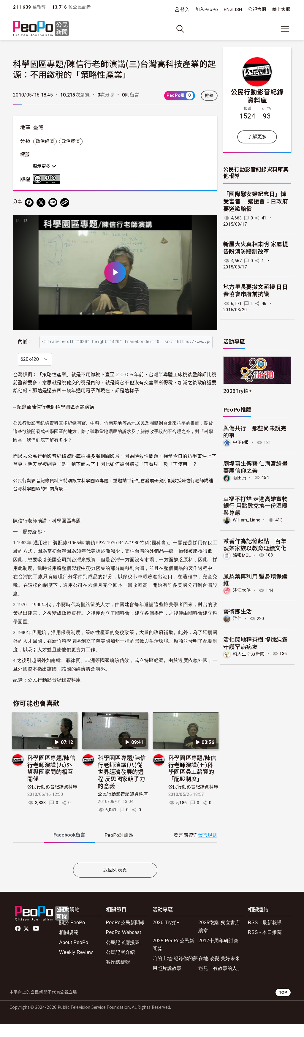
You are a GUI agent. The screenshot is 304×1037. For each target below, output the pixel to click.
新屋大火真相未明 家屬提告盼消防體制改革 (255, 248)
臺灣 (38, 127)
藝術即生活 (237, 611)
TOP (283, 1005)
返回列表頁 (115, 883)
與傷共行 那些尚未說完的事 (254, 431)
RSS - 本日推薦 (265, 945)
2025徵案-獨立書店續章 (219, 939)
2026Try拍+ (237, 390)
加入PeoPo (206, 9)
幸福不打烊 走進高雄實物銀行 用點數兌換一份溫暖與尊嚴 (255, 505)
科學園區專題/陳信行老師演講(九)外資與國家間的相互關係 (51, 780)
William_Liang (246, 520)
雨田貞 (239, 477)
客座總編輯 (118, 974)
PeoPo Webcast (123, 945)
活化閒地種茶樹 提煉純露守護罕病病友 (255, 642)
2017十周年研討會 (218, 953)
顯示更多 (44, 166)
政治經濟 (45, 141)
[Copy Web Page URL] (64, 202)
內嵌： (25, 339)
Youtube (36, 941)
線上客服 (281, 9)
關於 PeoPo (72, 935)
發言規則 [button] (207, 848)
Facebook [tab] (69, 848)
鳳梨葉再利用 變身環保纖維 (255, 579)
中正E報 (241, 442)
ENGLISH (233, 9)
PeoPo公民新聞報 (125, 935)
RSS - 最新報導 (265, 935)
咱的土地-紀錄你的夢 (175, 971)
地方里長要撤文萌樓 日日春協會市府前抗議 (255, 291)
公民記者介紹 (120, 965)
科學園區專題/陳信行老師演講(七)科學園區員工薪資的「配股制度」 (192, 780)
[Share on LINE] (52, 202)
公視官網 (257, 9)
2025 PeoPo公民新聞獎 (173, 957)
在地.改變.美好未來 (219, 971)
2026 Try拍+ (166, 935)
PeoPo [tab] (118, 848)
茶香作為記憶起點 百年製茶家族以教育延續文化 (254, 544)
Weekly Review (76, 965)
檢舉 (209, 95)
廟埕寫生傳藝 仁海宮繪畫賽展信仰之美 (255, 466)
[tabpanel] (115, 867)
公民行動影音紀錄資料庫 (54, 692)
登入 (184, 9)
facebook (18, 941)
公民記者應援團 (123, 955)
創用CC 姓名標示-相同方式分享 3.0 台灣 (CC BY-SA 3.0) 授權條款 (48, 179)
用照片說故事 (167, 981)
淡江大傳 (242, 590)
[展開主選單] (285, 29)
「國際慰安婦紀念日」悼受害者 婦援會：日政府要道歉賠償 (255, 201)
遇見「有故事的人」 (220, 981)
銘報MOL (242, 555)
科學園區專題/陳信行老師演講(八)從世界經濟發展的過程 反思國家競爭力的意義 (122, 784)
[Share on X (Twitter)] (41, 202)
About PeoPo (73, 955)
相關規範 (68, 945)
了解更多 (257, 137)
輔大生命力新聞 (249, 653)
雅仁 (237, 618)
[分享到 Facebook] (29, 202)
